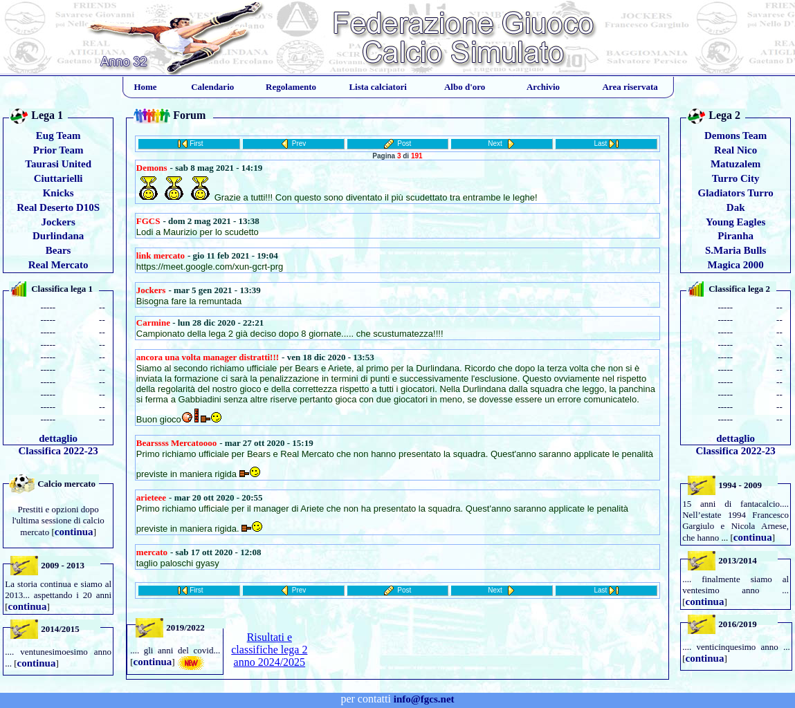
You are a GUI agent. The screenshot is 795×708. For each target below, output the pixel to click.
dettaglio (58, 438)
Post (404, 143)
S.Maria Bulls (735, 250)
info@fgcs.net (424, 699)
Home (145, 87)
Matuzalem (735, 163)
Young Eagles (735, 221)
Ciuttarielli (58, 178)
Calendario (212, 87)
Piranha (735, 235)
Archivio (543, 87)
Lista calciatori (377, 87)
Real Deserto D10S (58, 207)
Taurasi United (58, 163)
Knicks (58, 192)
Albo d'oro (464, 87)
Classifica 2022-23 (58, 450)
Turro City (736, 178)
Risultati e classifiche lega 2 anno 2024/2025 (269, 649)
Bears (58, 250)
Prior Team (58, 150)
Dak (736, 207)
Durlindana (58, 235)
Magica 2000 (736, 264)
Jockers (58, 221)
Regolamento (291, 87)
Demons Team (735, 135)
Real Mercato (58, 264)
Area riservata (629, 87)
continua (74, 531)
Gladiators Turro (735, 192)
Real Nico (735, 150)
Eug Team (58, 135)
